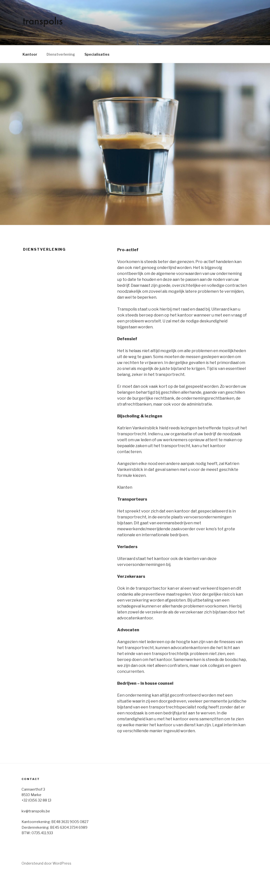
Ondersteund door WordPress (46, 863)
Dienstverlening (61, 54)
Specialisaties (96, 54)
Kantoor (30, 54)
